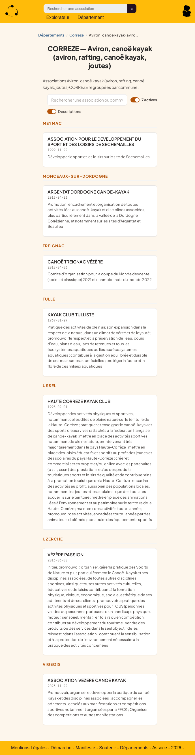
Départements (51, 35)
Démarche (61, 747)
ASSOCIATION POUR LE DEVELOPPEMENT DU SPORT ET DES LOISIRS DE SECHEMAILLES (100, 147)
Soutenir (107, 747)
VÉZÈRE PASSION (100, 600)
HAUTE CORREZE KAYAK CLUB (100, 460)
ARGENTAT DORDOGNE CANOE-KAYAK (100, 209)
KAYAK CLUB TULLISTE (100, 340)
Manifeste (85, 747)
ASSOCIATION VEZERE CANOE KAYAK (100, 697)
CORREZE (76, 35)
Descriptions (64, 111)
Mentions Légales (28, 747)
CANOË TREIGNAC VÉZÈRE (100, 270)
